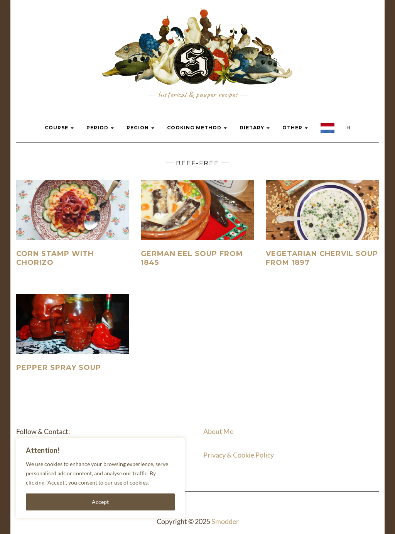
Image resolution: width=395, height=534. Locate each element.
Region (140, 128)
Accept (100, 501)
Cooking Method (197, 128)
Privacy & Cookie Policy (238, 455)
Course (59, 128)
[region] (100, 478)
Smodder (225, 521)
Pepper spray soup (58, 367)
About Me (218, 431)
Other (295, 128)
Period (100, 128)
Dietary (255, 128)
